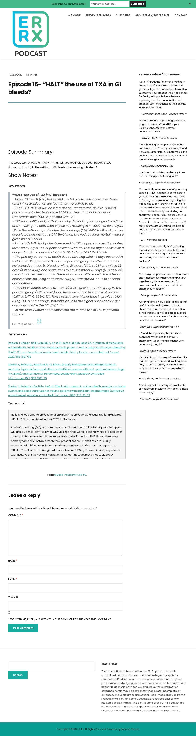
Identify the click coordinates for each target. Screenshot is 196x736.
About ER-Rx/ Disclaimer (152, 15)
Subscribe (123, 15)
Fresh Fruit (31, 74)
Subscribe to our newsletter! (69, 4)
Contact (181, 15)
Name (12, 560)
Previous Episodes (98, 15)
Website (13, 597)
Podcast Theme (130, 729)
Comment (15, 515)
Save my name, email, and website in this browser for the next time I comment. (59, 619)
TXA (85, 474)
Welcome (74, 15)
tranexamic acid (73, 474)
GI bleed (58, 474)
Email (12, 579)
